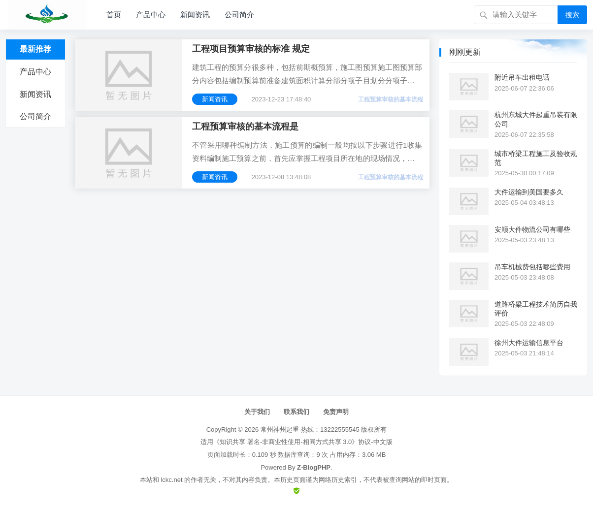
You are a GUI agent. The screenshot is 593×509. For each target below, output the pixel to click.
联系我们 (296, 411)
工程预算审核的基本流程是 (245, 126)
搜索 (572, 15)
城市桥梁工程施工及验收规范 (535, 158)
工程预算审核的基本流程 (390, 99)
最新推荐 (35, 49)
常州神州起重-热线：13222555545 (310, 429)
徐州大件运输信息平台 (528, 343)
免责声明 (336, 411)
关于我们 (257, 411)
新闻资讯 (195, 14)
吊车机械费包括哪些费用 (532, 267)
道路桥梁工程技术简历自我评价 (535, 308)
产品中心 (150, 14)
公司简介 (239, 14)
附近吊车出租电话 (522, 77)
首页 (113, 14)
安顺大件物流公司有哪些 (532, 229)
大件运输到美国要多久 (528, 192)
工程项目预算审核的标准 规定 (251, 49)
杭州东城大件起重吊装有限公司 (535, 119)
